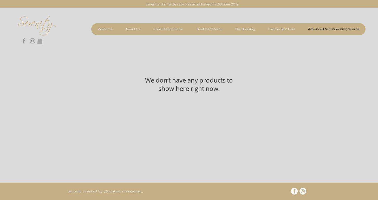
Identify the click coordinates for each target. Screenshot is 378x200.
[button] (40, 41)
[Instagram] (32, 41)
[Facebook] (24, 41)
